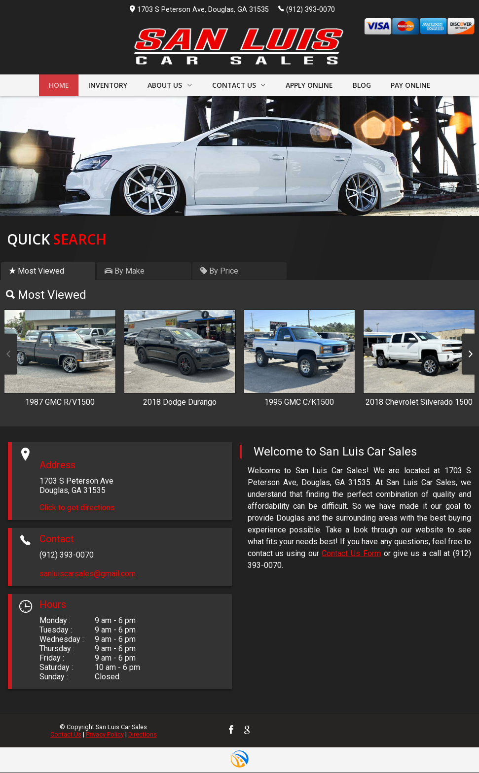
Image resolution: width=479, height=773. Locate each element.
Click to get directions (77, 508)
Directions (142, 734)
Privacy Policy (105, 734)
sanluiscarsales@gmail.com (87, 574)
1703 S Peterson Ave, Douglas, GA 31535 (199, 9)
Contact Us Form (351, 554)
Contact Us (65, 734)
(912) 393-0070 (306, 9)
